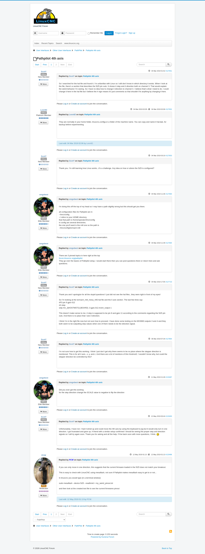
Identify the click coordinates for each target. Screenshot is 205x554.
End (70, 64)
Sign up (132, 33)
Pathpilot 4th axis (91, 76)
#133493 (169, 416)
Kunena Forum (107, 537)
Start (37, 64)
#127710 (169, 282)
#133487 (169, 377)
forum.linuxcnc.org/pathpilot (70, 258)
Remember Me (96, 33)
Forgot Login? (121, 33)
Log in (109, 33)
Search (59, 43)
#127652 (169, 109)
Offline (43, 74)
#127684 (169, 243)
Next (63, 64)
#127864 (169, 339)
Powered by (96, 537)
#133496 (169, 454)
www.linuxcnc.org (71, 43)
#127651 (169, 71)
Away (44, 486)
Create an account (79, 104)
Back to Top (167, 548)
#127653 (169, 155)
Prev (45, 64)
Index (36, 43)
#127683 (169, 194)
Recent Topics (47, 43)
